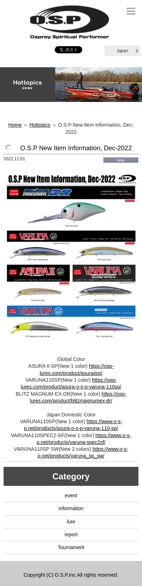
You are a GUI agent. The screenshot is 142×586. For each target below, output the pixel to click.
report (71, 534)
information (71, 508)
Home (14, 125)
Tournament (71, 547)
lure (71, 521)
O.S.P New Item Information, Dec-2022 (76, 148)
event (71, 495)
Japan (127, 51)
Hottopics (39, 125)
